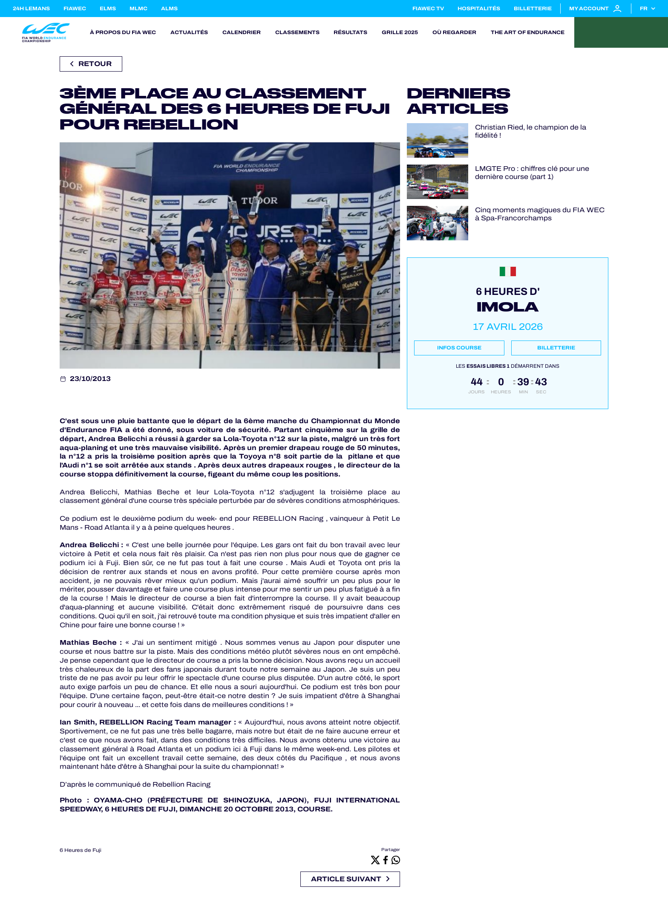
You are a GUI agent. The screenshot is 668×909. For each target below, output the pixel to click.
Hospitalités (479, 8)
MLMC (138, 8)
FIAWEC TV (428, 8)
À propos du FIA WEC (123, 32)
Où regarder (454, 32)
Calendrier (241, 32)
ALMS (169, 8)
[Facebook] (385, 859)
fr (644, 8)
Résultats (350, 32)
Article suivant (350, 879)
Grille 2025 (400, 32)
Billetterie (533, 8)
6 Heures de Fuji (80, 850)
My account (595, 8)
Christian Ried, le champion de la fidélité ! (530, 131)
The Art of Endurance (527, 32)
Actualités (189, 32)
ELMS (108, 8)
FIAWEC (74, 8)
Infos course (459, 348)
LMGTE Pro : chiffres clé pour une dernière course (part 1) (532, 172)
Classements (297, 32)
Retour (91, 63)
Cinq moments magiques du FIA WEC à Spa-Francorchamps (540, 214)
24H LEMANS (31, 8)
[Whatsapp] (396, 859)
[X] (375, 859)
